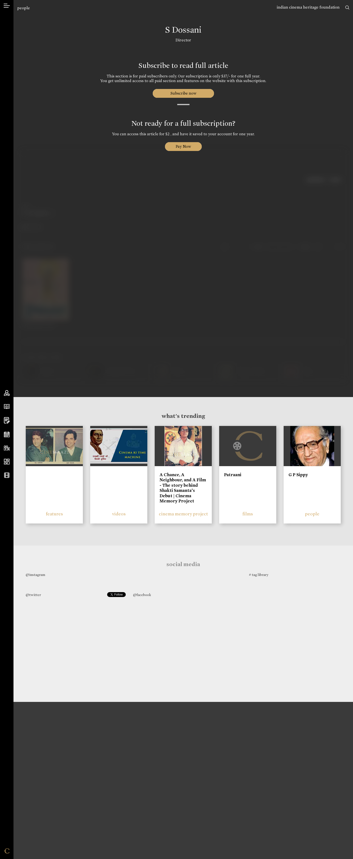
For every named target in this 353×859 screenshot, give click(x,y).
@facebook (142, 595)
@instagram (35, 575)
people (23, 8)
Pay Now (183, 146)
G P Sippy (298, 474)
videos (119, 514)
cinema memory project (183, 514)
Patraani (232, 474)
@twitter (33, 595)
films (247, 514)
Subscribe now (183, 93)
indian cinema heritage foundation (308, 7)
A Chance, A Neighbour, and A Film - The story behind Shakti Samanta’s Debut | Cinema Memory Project (183, 488)
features (54, 514)
